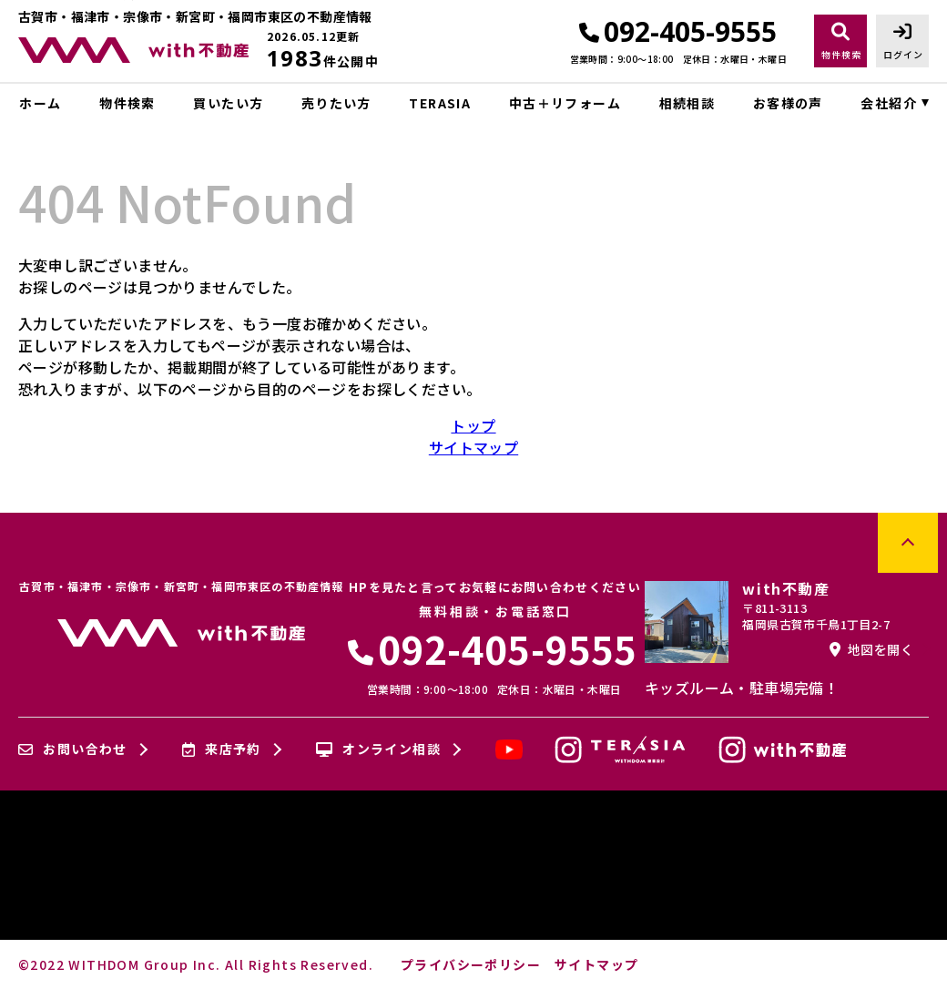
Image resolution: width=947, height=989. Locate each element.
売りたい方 (336, 103)
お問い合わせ (72, 749)
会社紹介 (888, 103)
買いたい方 (228, 103)
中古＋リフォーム (565, 103)
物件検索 (127, 103)
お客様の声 (788, 103)
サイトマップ (473, 447)
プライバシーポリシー (471, 964)
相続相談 (687, 103)
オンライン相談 (378, 749)
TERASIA (440, 103)
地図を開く (871, 649)
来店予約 (221, 749)
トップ (473, 425)
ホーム (40, 103)
